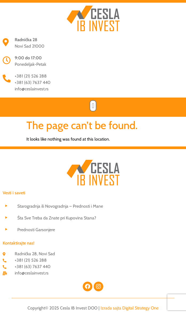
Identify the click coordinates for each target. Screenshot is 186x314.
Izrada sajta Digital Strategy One (130, 308)
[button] (93, 105)
